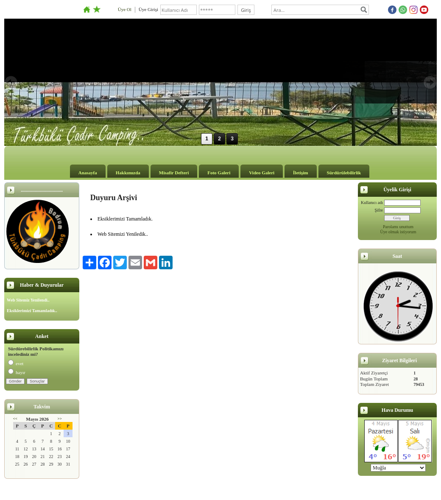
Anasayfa (87, 172)
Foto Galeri (218, 172)
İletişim (300, 172)
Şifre (379, 210)
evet (15, 363)
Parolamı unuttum (398, 226)
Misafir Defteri (174, 172)
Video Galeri (261, 172)
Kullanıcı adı (372, 202)
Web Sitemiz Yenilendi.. (28, 300)
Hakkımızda (128, 172)
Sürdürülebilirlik (344, 172)
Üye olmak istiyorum (398, 231)
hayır (16, 372)
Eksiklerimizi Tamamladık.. (32, 310)
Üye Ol (124, 9)
